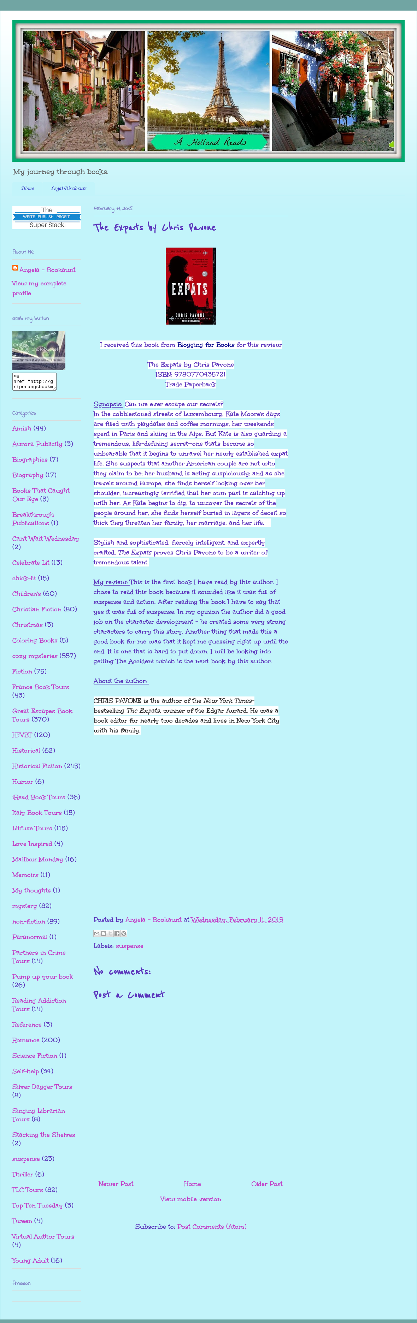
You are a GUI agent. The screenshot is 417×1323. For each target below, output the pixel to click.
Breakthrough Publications (33, 522)
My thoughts (31, 893)
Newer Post (116, 1184)
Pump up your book (42, 979)
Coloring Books (35, 643)
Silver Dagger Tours (42, 1090)
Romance (26, 1043)
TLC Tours (27, 1193)
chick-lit (24, 581)
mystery (24, 909)
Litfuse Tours (32, 831)
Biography (27, 478)
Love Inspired (32, 847)
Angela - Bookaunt (47, 270)
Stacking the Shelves (43, 1138)
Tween (22, 1224)
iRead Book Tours (38, 800)
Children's (26, 597)
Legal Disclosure (68, 188)
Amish (21, 431)
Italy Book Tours (37, 816)
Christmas (27, 628)
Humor (22, 785)
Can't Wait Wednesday (45, 542)
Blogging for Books (206, 344)
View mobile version (191, 1199)
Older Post (267, 1184)
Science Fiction (34, 1059)
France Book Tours (40, 690)
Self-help (25, 1074)
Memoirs (25, 878)
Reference (27, 1028)
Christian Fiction (36, 612)
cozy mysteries (35, 659)
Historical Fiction (37, 769)
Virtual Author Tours (43, 1239)
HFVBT (22, 738)
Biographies (30, 462)
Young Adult (30, 1263)
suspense (129, 946)
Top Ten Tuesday (37, 1208)
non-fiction (28, 924)
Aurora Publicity (37, 447)
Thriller (22, 1177)
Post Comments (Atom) (211, 1226)
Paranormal (29, 940)
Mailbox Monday (37, 862)
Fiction (22, 674)
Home (27, 188)
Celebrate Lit (30, 566)
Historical (26, 753)
